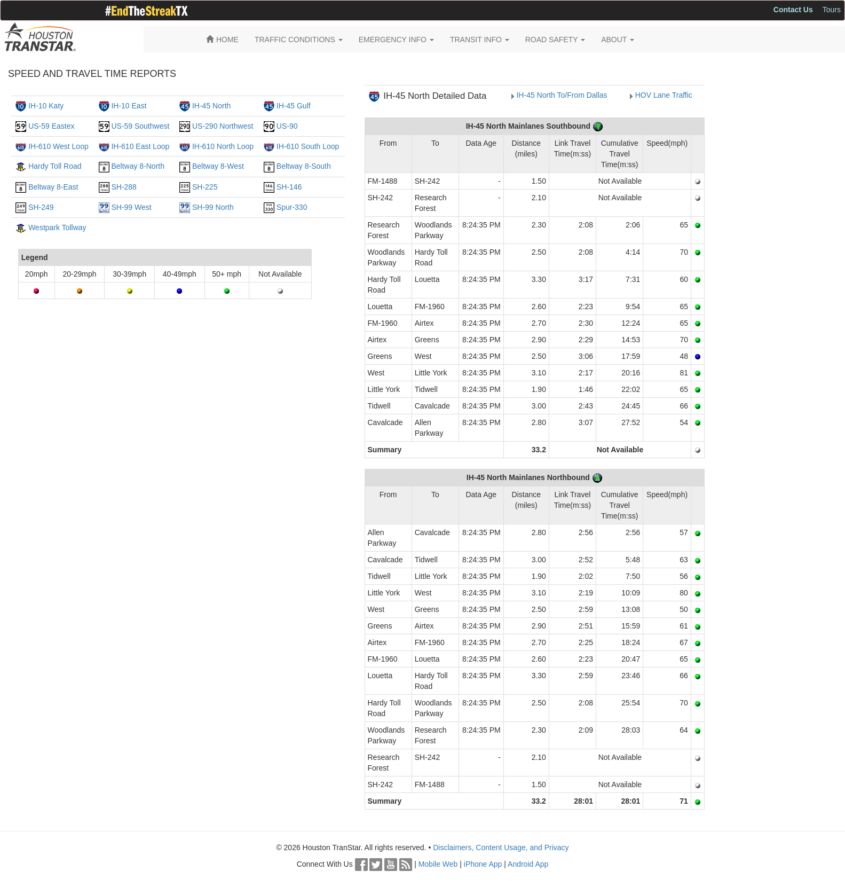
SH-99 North (213, 207)
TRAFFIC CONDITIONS (299, 39)
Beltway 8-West (218, 166)
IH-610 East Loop (140, 146)
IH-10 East (128, 105)
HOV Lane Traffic (663, 95)
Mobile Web (438, 864)
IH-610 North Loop (223, 146)
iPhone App (483, 864)
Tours (832, 9)
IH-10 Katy (46, 105)
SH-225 (204, 187)
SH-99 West (131, 207)
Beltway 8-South (304, 166)
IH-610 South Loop (308, 146)
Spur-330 (292, 207)
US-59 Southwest (140, 126)
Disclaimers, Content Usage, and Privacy (500, 847)
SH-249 (40, 207)
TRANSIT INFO (479, 39)
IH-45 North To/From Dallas (561, 95)
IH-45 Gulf (294, 105)
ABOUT (617, 39)
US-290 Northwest (222, 126)
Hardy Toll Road (54, 166)
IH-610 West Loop (58, 146)
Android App (528, 864)
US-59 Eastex (51, 126)
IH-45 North (211, 105)
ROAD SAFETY (555, 39)
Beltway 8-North (137, 166)
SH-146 (289, 187)
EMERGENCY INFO (396, 39)
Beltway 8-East (53, 187)
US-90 (287, 126)
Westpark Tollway (57, 227)
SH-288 (123, 187)
